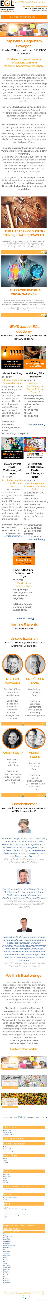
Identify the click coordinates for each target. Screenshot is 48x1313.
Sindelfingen (7, 1242)
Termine (6, 1162)
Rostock (6, 1271)
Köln (4, 1277)
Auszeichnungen (8, 1151)
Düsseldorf (6, 1255)
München (6, 1243)
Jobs (4, 1178)
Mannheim (6, 1283)
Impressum (7, 1213)
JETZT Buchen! (8, 1190)
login (5, 1217)
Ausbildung (7, 1130)
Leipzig (5, 1259)
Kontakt (5, 1180)
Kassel (5, 1275)
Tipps (5, 1160)
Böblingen (6, 1240)
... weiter (41, 252)
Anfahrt (5, 1182)
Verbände (6, 1199)
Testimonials (7, 1149)
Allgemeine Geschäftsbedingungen (15, 1209)
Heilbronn (6, 1281)
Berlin (5, 1261)
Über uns (6, 1174)
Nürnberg (6, 1251)
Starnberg (6, 1253)
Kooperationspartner (10, 1197)
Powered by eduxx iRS (42, 1300)
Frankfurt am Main (9, 1245)
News (5, 1158)
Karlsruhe (6, 1279)
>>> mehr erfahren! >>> (13, 1069)
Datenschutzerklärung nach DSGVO (16, 1215)
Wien (5, 1263)
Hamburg (6, 1273)
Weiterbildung (7, 1132)
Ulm (4, 1249)
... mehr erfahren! (35, 425)
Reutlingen (6, 1269)
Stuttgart (6, 1234)
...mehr (22, 1298)
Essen (5, 1257)
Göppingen (7, 1267)
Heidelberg (6, 1247)
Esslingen (6, 1238)
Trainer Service (8, 1134)
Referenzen (7, 1147)
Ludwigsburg (7, 1236)
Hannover (6, 1265)
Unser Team (7, 1176)
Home (6, 1207)
